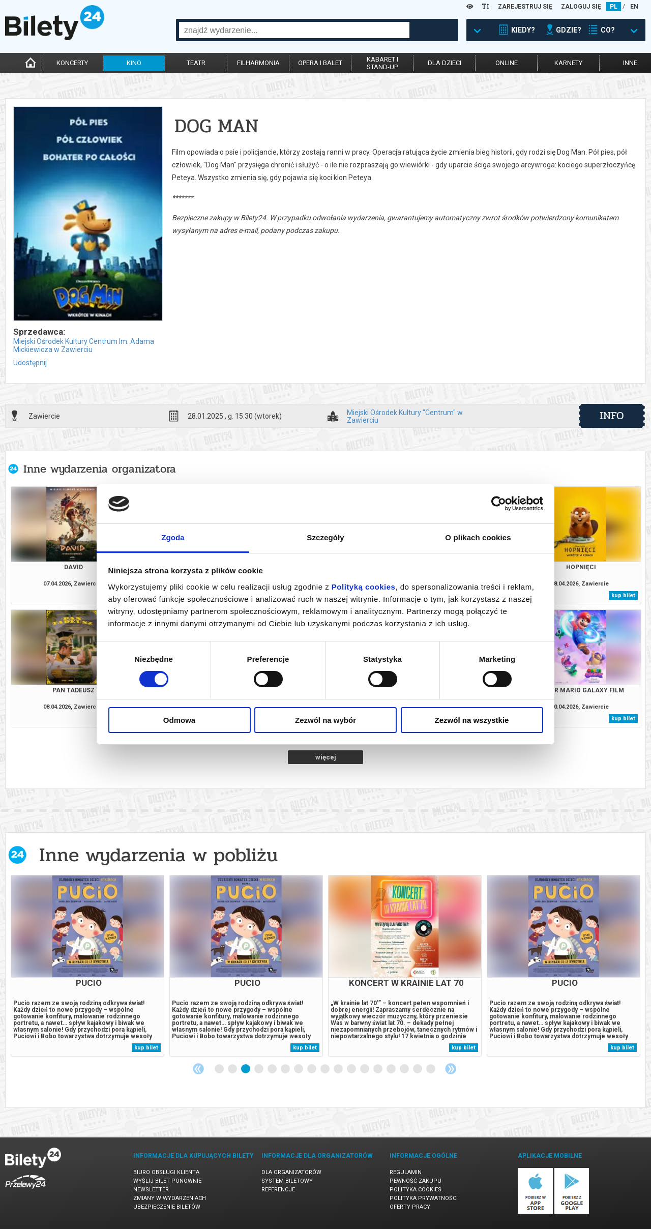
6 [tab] (286, 1069)
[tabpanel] (87, 966)
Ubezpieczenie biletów (166, 1207)
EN (634, 6)
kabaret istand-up (382, 63)
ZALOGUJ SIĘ (581, 6)
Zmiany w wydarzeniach (169, 1198)
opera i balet (320, 63)
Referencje (278, 1189)
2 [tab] (233, 1069)
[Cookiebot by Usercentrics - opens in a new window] (498, 503)
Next (450, 1068)
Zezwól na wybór (325, 720)
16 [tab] (418, 1069)
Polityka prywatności (424, 1198)
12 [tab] (365, 1069)
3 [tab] (246, 1069)
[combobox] (294, 30)
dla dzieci (444, 63)
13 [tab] (378, 1069)
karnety (568, 63)
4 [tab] (259, 1069)
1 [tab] (220, 1069)
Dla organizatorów (291, 1172)
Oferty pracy (410, 1207)
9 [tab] (325, 1069)
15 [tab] (405, 1069)
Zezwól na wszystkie (472, 720)
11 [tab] (352, 1069)
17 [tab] (431, 1069)
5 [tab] (273, 1069)
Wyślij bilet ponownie (167, 1181)
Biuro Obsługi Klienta (166, 1172)
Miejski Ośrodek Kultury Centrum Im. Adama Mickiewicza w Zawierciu (83, 345)
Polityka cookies (415, 1189)
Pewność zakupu (415, 1181)
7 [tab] (299, 1069)
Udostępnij (30, 363)
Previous (198, 1068)
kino (134, 63)
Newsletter (151, 1189)
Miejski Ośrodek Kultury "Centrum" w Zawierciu (405, 416)
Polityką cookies (364, 586)
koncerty (72, 63)
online (506, 63)
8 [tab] (312, 1069)
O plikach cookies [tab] (478, 537)
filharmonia (258, 63)
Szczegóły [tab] (325, 537)
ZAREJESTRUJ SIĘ (525, 6)
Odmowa (179, 720)
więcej (325, 757)
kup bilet (623, 595)
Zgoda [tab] (173, 537)
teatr (196, 63)
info (612, 415)
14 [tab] (392, 1069)
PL (613, 6)
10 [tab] (339, 1069)
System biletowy (287, 1181)
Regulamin (406, 1172)
